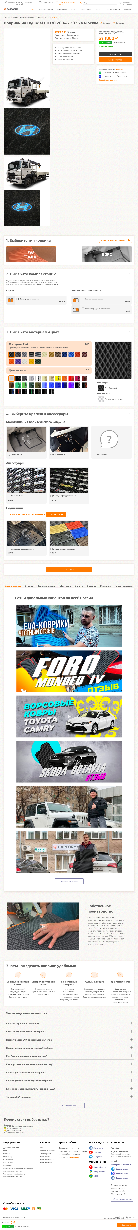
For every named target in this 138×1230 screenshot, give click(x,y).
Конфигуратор (115, 60)
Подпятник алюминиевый (20, 549)
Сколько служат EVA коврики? (69, 1023)
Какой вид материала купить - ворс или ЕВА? (69, 1088)
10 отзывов (66, 32)
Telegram (97, 1157)
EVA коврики (45, 1154)
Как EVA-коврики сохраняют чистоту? (69, 1056)
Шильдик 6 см (15, 495)
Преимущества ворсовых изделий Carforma (69, 1048)
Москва (11, 2)
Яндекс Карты (99, 1167)
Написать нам (121, 1169)
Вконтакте (98, 1148)
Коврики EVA (62, 9)
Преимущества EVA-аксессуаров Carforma (69, 1039)
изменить (120, 69)
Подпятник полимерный (62, 549)
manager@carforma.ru (121, 1165)
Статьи (73, 9)
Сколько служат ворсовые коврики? (69, 1031)
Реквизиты (8, 1163)
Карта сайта (45, 1157)
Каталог (32, 9)
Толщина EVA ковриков (69, 1097)
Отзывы (98, 9)
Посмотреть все (69, 1105)
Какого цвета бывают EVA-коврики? (69, 1072)
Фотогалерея (86, 9)
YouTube (97, 1152)
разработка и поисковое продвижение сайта (119, 1217)
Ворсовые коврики (46, 9)
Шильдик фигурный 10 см (63, 495)
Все (41, 1148)
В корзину (69, 569)
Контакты (127, 9)
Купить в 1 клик (115, 54)
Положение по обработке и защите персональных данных (18, 1170)
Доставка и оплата (113, 9)
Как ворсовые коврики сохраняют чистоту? (69, 1064)
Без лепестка (57, 454)
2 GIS (95, 1176)
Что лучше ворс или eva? (115, 240)
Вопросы (120, 23)
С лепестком (14, 454)
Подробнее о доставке (108, 80)
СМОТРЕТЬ (56, 514)
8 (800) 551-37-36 (48, 3)
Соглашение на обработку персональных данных (14, 1175)
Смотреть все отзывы (69, 881)
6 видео (106, 23)
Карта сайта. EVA (46, 1163)
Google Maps (99, 1171)
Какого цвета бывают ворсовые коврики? (69, 1080)
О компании (8, 1160)
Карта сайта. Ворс (47, 1160)
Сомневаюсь (99, 454)
